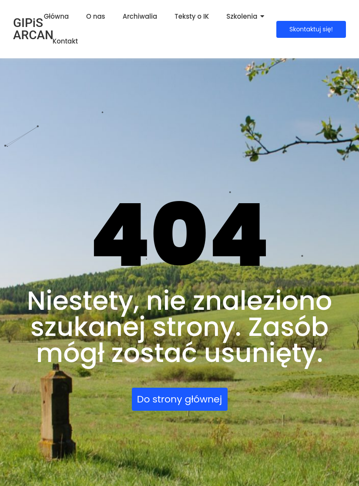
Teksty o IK (191, 16)
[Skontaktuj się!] (311, 29)
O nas (95, 16)
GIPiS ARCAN (33, 29)
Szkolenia (241, 16)
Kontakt (65, 41)
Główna (56, 16)
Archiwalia (140, 16)
